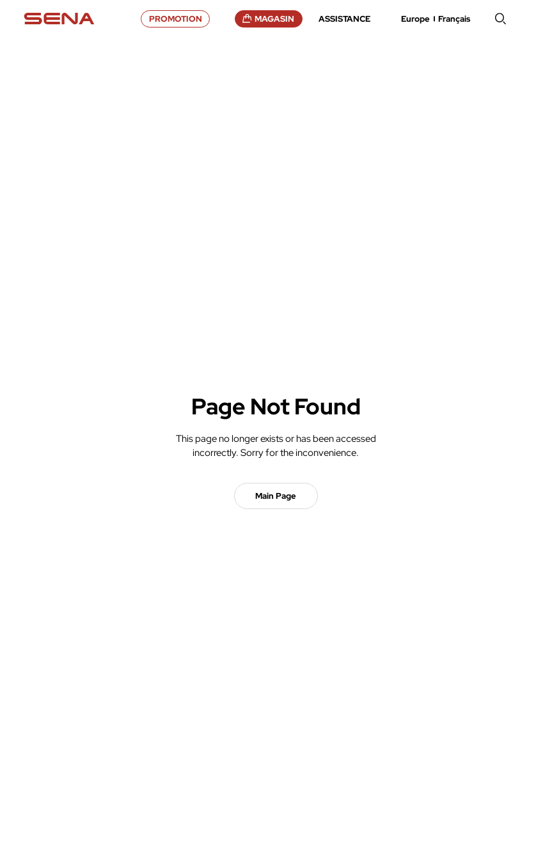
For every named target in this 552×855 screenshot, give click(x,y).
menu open (523, 18)
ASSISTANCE (344, 19)
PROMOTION (175, 18)
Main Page (275, 495)
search (501, 18)
